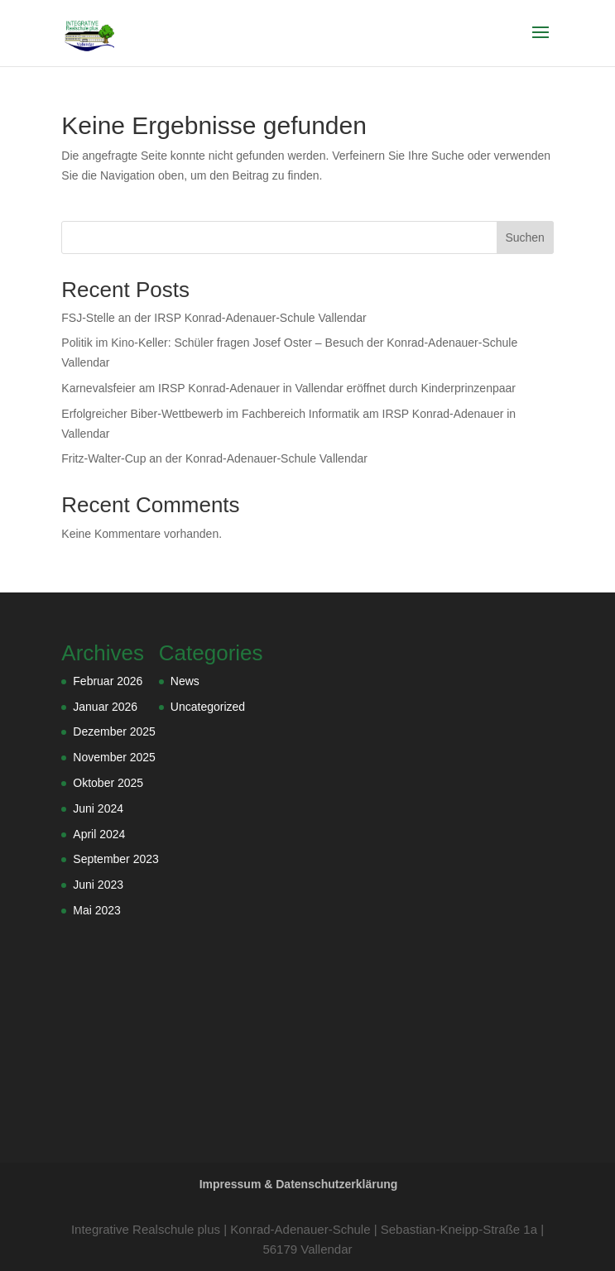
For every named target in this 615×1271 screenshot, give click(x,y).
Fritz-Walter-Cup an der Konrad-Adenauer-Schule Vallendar (214, 458)
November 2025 (114, 757)
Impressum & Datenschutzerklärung (298, 1184)
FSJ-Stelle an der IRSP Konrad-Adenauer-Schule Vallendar (213, 317)
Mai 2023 (97, 910)
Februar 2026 (107, 681)
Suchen (524, 237)
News (185, 681)
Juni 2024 (98, 808)
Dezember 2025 (114, 731)
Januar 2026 (105, 706)
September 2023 (116, 859)
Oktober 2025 (108, 782)
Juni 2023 (98, 884)
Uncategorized (208, 706)
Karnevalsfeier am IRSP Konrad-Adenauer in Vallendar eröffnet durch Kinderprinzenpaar (288, 388)
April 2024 (99, 834)
